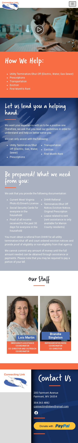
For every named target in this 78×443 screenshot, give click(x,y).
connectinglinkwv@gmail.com (51, 406)
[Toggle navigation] (72, 4)
